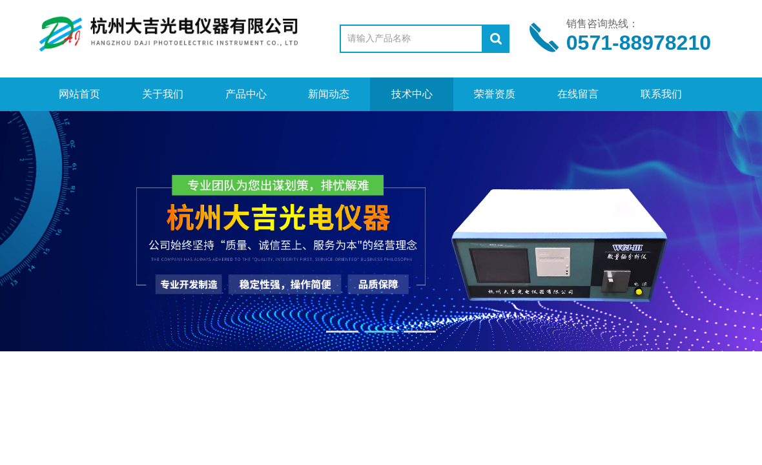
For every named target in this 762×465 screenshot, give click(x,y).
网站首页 (79, 93)
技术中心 (412, 93)
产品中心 (246, 93)
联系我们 (661, 93)
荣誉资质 (494, 93)
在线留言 (578, 93)
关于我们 (162, 93)
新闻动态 (328, 93)
